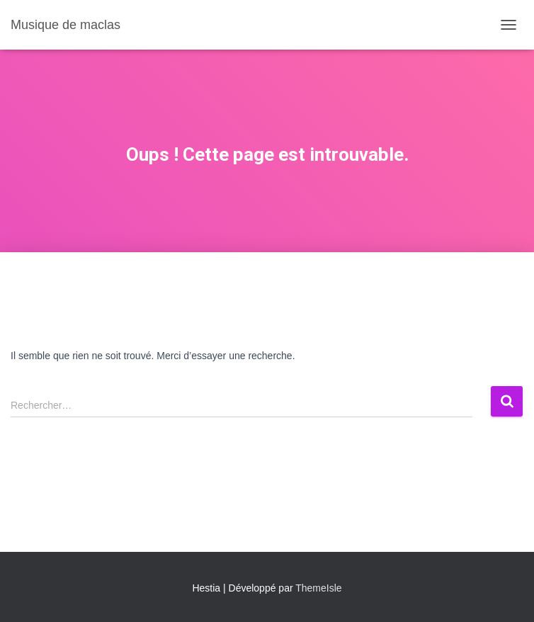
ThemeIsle (318, 588)
